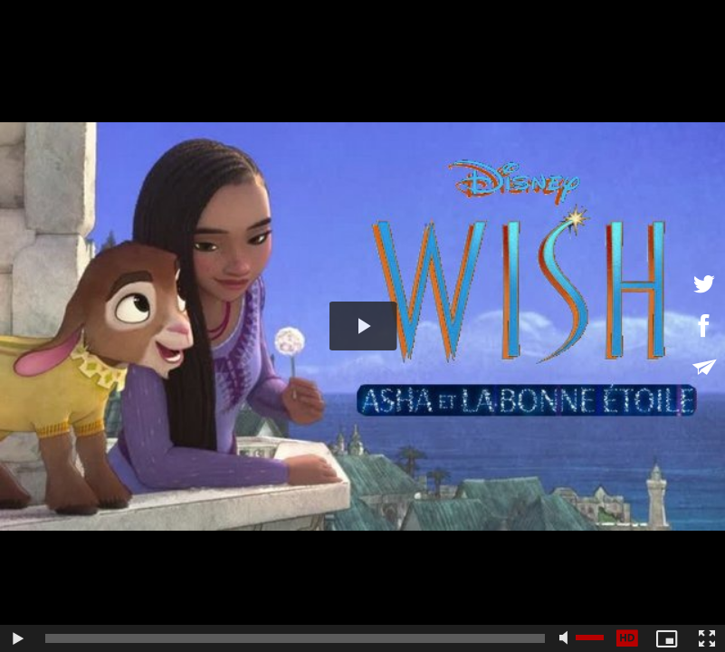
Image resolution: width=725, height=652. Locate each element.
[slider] (295, 638)
